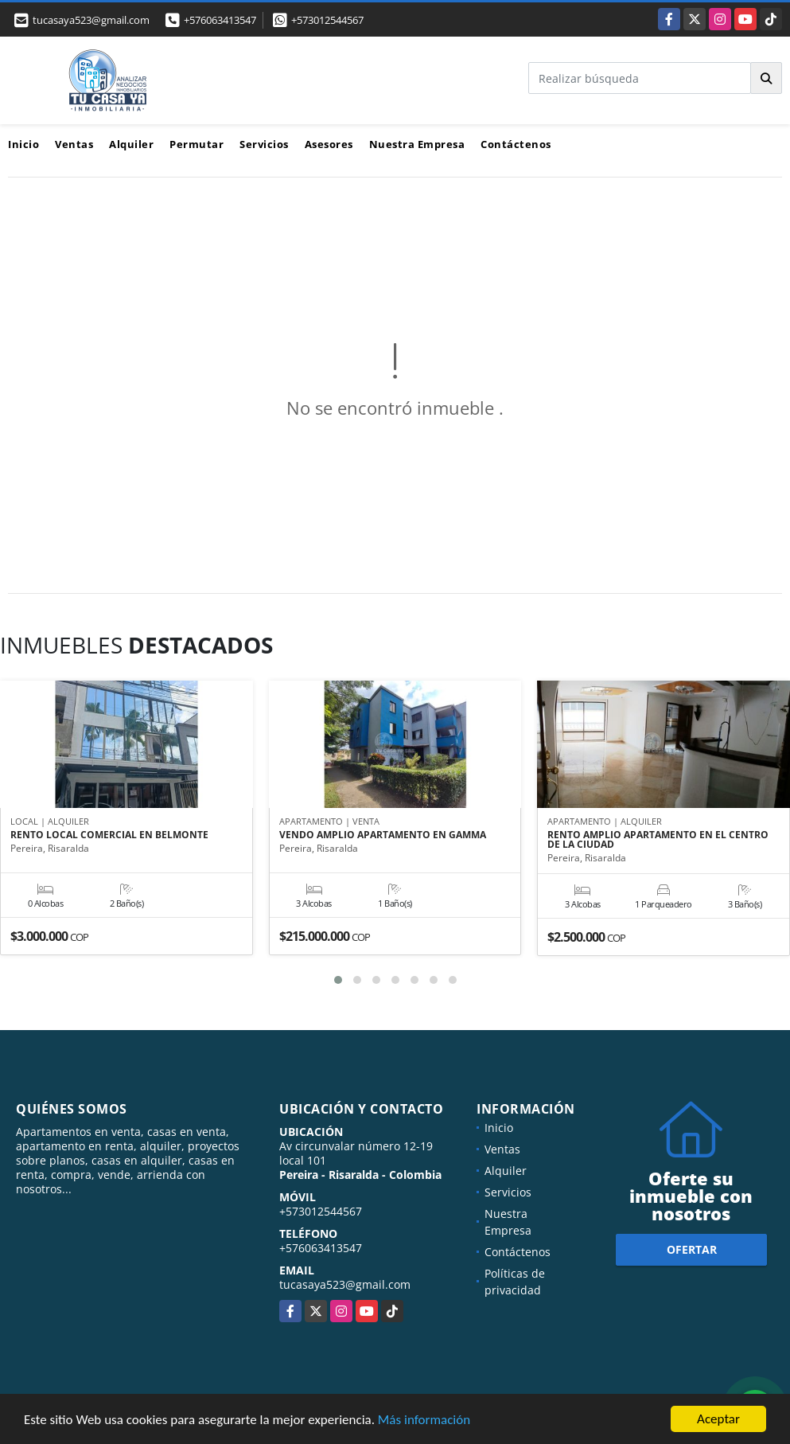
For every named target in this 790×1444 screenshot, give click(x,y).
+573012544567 (327, 20)
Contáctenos (516, 144)
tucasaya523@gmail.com (345, 1284)
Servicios (264, 144)
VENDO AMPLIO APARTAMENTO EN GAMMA (382, 835)
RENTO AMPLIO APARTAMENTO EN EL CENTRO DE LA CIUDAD (658, 839)
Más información (424, 1421)
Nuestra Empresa (417, 144)
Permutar (196, 144)
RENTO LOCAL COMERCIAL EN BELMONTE (109, 835)
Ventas (74, 144)
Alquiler (131, 144)
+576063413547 (220, 20)
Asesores (329, 144)
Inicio (23, 144)
